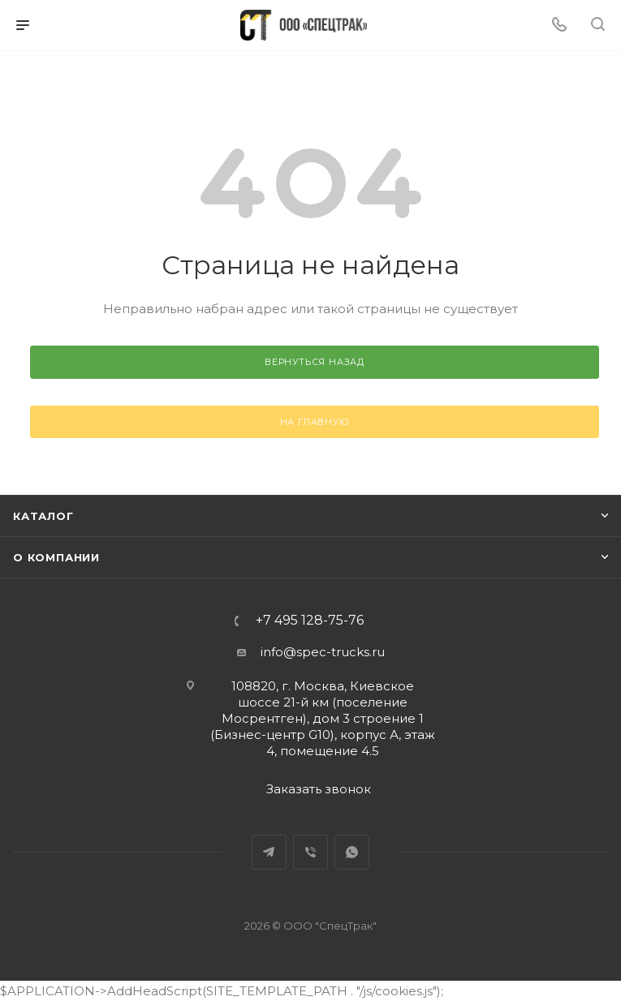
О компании (56, 557)
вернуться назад (314, 361)
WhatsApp (351, 852)
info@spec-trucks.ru (323, 651)
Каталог (43, 515)
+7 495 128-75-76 (310, 620)
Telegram (269, 852)
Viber (310, 852)
